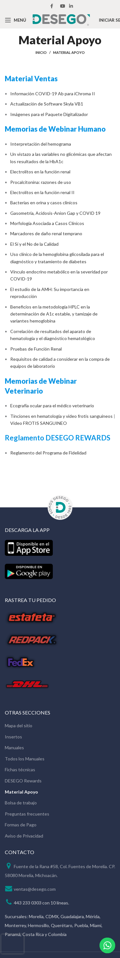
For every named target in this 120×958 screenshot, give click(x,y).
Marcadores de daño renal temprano (46, 233)
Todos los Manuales (24, 758)
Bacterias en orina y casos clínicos (43, 202)
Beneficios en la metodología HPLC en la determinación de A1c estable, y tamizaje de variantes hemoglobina (54, 314)
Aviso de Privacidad (24, 835)
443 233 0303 (27, 902)
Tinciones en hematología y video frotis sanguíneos (61, 416)
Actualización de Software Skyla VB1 (46, 103)
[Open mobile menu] (15, 20)
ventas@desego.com (35, 889)
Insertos (13, 736)
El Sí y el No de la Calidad (34, 244)
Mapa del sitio (18, 725)
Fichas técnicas (20, 769)
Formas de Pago (20, 824)
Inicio (41, 52)
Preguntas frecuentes (27, 813)
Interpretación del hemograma (40, 144)
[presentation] (12, 944)
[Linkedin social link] (71, 6)
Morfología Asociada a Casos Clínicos (47, 223)
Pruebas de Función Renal (36, 349)
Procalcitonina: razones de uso (40, 182)
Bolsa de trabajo (21, 802)
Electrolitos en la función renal (40, 171)
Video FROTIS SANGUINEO (38, 423)
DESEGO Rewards (23, 780)
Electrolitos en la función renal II (42, 192)
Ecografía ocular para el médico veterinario (52, 405)
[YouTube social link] (62, 6)
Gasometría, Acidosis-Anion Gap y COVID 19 (55, 213)
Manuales (14, 747)
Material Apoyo (21, 792)
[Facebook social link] (51, 6)
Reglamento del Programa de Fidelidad (48, 452)
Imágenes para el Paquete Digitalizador (49, 114)
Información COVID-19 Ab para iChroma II (52, 93)
